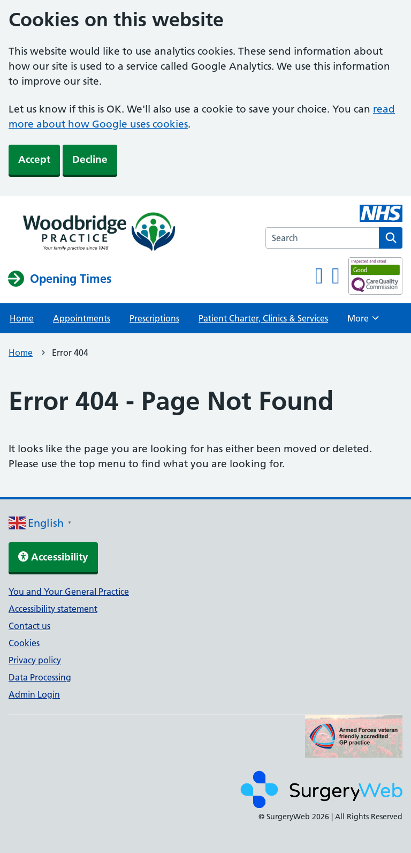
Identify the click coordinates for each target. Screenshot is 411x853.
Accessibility (53, 557)
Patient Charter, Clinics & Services (263, 318)
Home (22, 318)
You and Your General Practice (69, 591)
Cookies (24, 643)
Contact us (29, 625)
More (363, 321)
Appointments (81, 318)
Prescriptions (154, 318)
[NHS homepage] (97, 232)
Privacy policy (35, 660)
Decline (90, 159)
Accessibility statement (53, 608)
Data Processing (40, 677)
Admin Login (34, 694)
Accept (34, 159)
